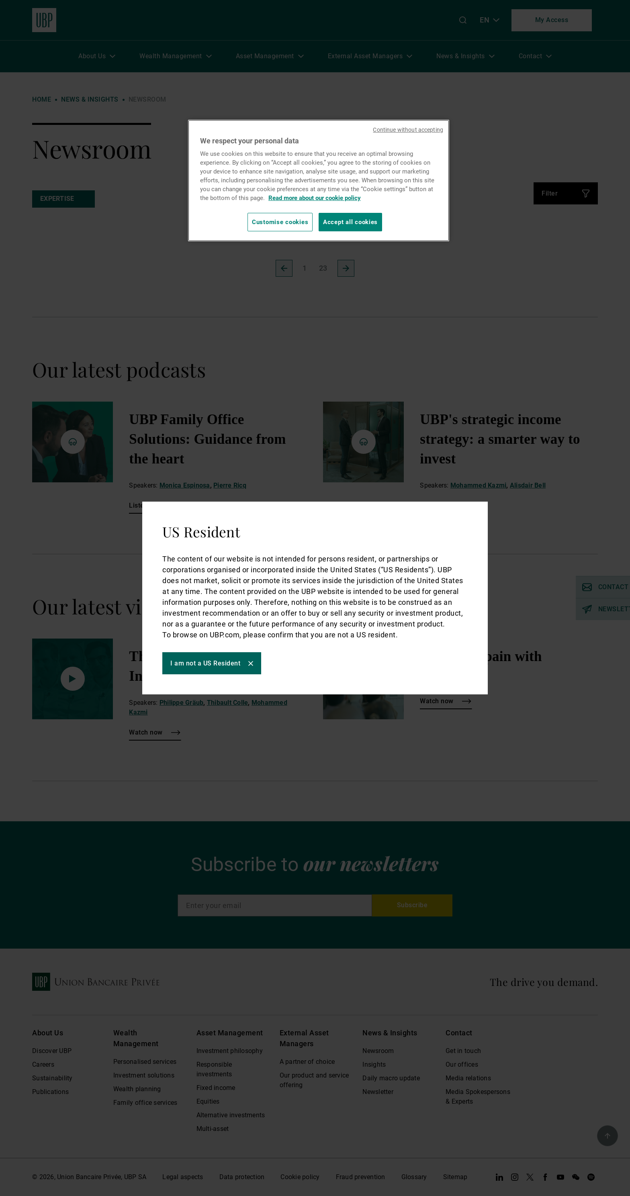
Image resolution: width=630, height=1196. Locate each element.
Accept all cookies (350, 222)
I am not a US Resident (205, 663)
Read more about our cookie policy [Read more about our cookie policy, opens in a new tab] (314, 198)
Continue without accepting (408, 130)
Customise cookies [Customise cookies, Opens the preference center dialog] (280, 222)
